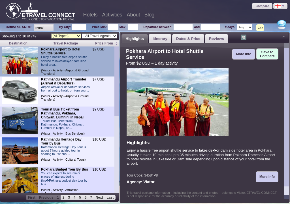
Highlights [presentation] (134, 39)
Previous (46, 197)
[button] (262, 6)
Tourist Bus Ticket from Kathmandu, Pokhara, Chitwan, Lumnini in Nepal (62, 113)
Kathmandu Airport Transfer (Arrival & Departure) (63, 81)
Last (110, 197)
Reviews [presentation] (216, 39)
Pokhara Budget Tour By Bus (64, 169)
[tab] (134, 38)
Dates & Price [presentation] (188, 39)
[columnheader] (106, 43)
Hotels (90, 15)
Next (99, 197)
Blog (149, 15)
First (31, 197)
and (197, 27)
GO (260, 27)
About (133, 15)
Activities (112, 15)
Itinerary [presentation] (160, 39)
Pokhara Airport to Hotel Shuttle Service (60, 51)
